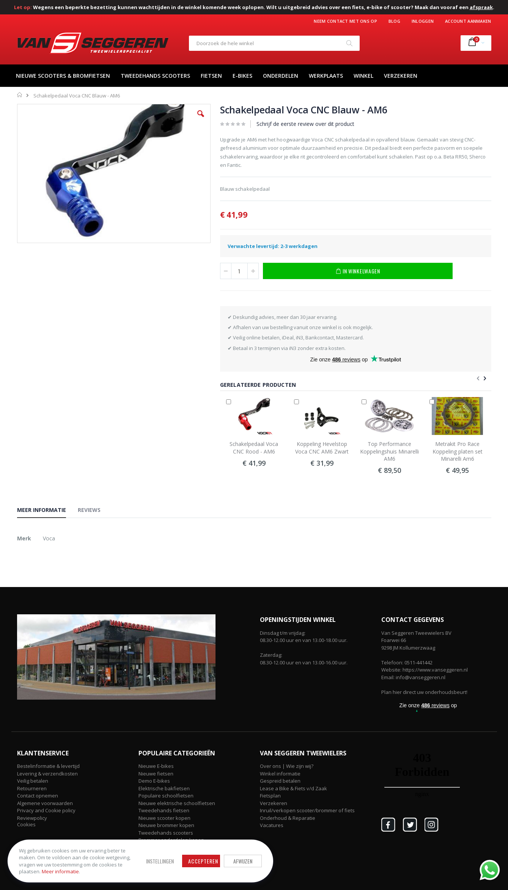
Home (20, 94)
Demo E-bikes (154, 780)
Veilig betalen (32, 780)
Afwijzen (242, 861)
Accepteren (203, 861)
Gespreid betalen (280, 780)
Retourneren (32, 788)
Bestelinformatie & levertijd (48, 766)
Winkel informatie (280, 773)
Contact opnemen (37, 795)
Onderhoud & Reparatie (287, 818)
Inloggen (423, 21)
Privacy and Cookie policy (46, 810)
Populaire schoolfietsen (165, 795)
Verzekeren (273, 803)
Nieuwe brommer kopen (166, 825)
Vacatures (271, 825)
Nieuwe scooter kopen (164, 818)
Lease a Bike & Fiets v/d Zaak (293, 788)
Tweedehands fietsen (163, 810)
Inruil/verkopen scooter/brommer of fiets (307, 810)
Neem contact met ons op (345, 21)
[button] (200, 119)
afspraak (481, 7)
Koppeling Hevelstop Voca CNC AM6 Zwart (322, 447)
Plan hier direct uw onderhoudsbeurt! (424, 692)
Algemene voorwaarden (45, 803)
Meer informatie (60, 871)
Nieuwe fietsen (155, 773)
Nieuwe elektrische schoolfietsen (176, 803)
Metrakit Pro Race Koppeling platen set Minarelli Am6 (458, 451)
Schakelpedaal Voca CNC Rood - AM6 (254, 447)
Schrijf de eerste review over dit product (305, 123)
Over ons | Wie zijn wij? (286, 766)
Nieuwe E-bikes (156, 766)
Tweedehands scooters (165, 832)
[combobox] (274, 43)
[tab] (47, 511)
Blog (394, 21)
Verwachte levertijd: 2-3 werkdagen (273, 246)
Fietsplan (270, 795)
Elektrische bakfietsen (164, 788)
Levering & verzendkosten (47, 773)
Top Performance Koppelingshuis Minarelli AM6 (389, 451)
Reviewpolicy (32, 818)
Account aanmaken (468, 21)
